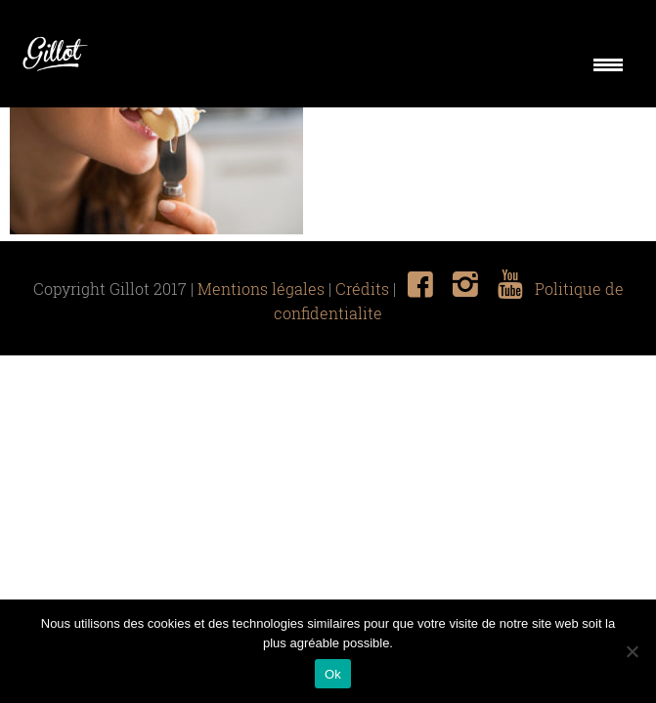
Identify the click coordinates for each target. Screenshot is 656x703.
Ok (333, 674)
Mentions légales (261, 289)
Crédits (362, 289)
